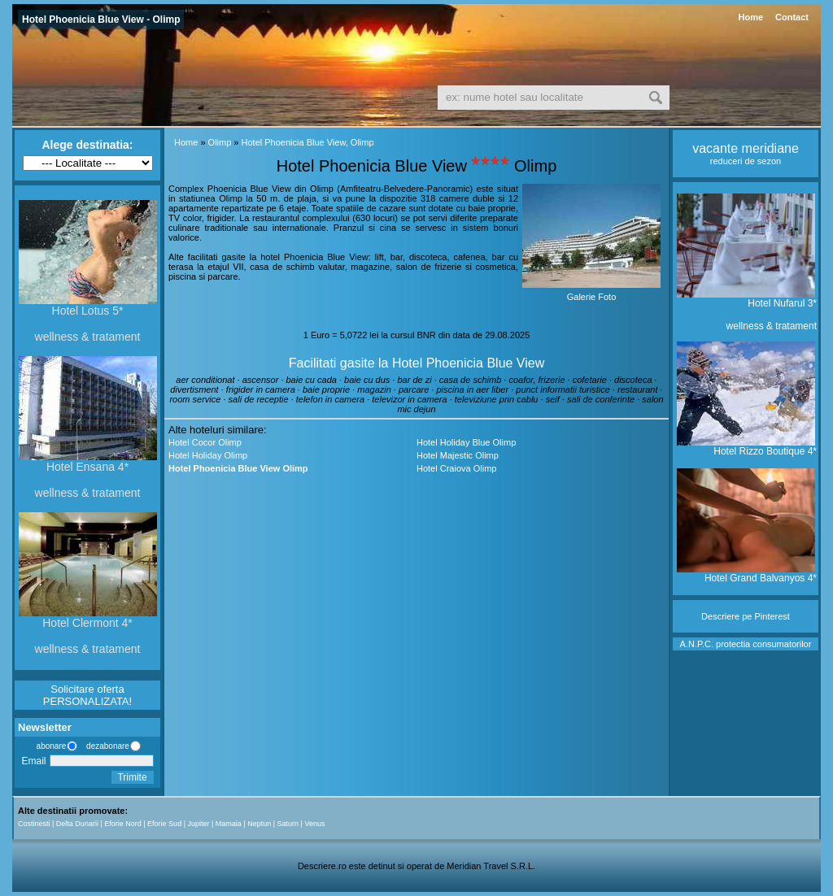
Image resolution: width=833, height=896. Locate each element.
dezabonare (106, 746)
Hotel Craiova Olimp (456, 468)
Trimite (131, 777)
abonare (49, 746)
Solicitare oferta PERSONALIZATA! (87, 695)
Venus (314, 824)
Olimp (220, 142)
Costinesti (34, 824)
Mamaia (229, 824)
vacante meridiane (745, 148)
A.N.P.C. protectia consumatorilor (746, 644)
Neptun (259, 824)
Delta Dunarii (77, 824)
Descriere (720, 616)
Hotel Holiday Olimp (207, 455)
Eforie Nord (123, 824)
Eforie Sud (164, 824)
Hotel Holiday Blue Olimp (466, 442)
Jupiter (198, 824)
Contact (792, 17)
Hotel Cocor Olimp (205, 442)
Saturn (288, 824)
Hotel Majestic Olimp (457, 455)
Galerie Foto (592, 297)
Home (750, 17)
